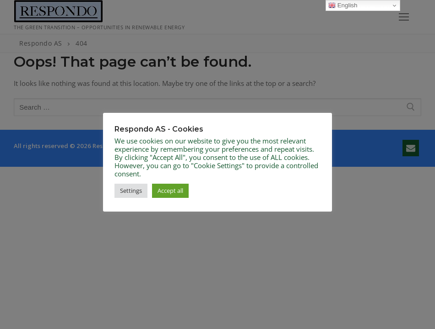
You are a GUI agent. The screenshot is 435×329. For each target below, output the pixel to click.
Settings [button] (131, 190)
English (342, 5)
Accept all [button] (170, 190)
